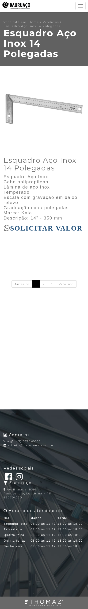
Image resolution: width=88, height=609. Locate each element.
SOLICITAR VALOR (46, 227)
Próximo (66, 284)
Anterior (22, 284)
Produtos (51, 22)
